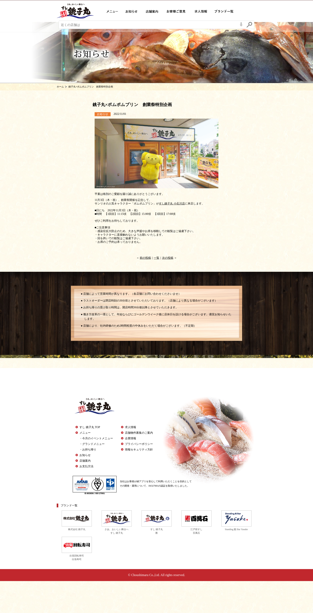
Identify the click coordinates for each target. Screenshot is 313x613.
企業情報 (130, 438)
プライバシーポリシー (139, 443)
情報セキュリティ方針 (139, 449)
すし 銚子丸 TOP (89, 427)
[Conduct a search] (148, 26)
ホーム (60, 86)
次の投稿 (167, 257)
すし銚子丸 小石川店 (172, 203)
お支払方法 (86, 466)
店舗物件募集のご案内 (139, 432)
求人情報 (130, 427)
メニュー (85, 432)
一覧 (156, 257)
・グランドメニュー (92, 443)
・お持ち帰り (87, 449)
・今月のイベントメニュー (96, 438)
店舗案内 (85, 460)
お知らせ (85, 455)
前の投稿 (145, 257)
